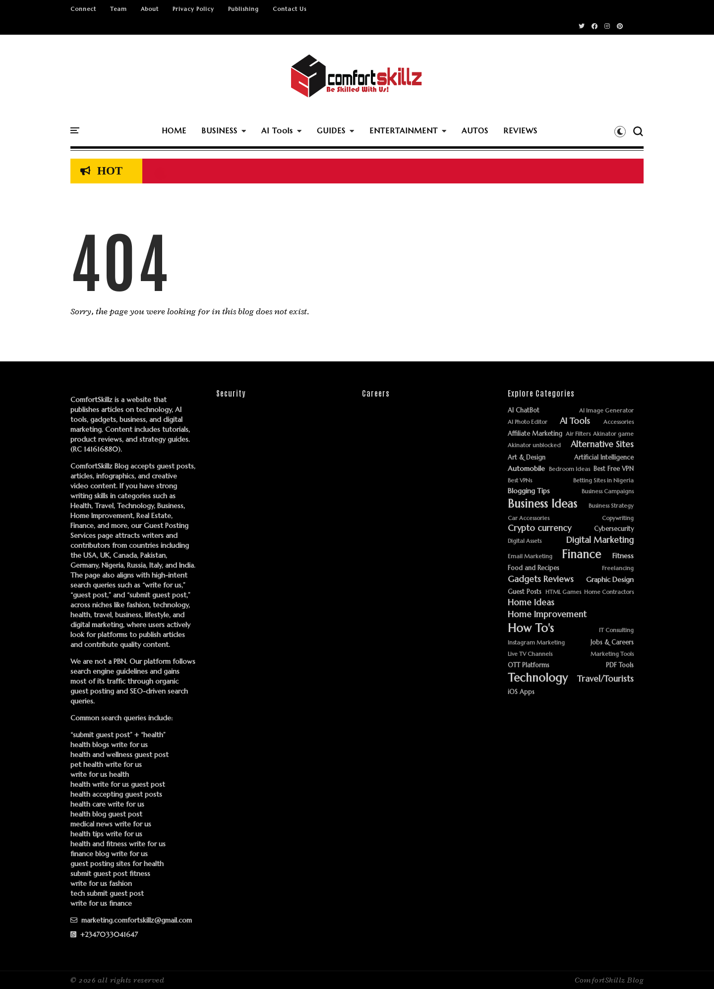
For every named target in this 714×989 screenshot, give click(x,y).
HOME (174, 130)
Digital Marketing (600, 540)
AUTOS (475, 130)
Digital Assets (524, 541)
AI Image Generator (606, 410)
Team (118, 8)
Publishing (243, 8)
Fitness (623, 556)
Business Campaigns (608, 491)
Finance (581, 554)
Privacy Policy (193, 8)
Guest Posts (524, 592)
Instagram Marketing (536, 643)
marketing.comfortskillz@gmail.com (131, 920)
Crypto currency (539, 528)
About (150, 8)
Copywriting (618, 518)
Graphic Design (610, 580)
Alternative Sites (602, 445)
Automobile (526, 469)
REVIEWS (520, 130)
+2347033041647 (104, 934)
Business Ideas (542, 504)
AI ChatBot (523, 410)
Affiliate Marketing (535, 434)
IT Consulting (616, 630)
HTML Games (563, 592)
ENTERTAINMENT (403, 130)
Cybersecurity (614, 529)
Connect (83, 8)
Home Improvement (547, 615)
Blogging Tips (529, 491)
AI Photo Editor (527, 422)
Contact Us (289, 8)
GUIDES (331, 130)
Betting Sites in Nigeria (603, 480)
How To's (531, 628)
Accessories (618, 422)
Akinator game (613, 434)
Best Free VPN (614, 469)
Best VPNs (520, 480)
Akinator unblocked (534, 445)
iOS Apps (521, 692)
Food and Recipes (533, 568)
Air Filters (578, 434)
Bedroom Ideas (569, 469)
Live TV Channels (530, 654)
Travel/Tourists (605, 679)
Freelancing (618, 568)
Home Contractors (609, 592)
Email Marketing (530, 556)
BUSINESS (219, 130)
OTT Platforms (528, 665)
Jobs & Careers (612, 642)
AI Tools (277, 130)
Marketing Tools (612, 654)
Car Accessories (528, 518)
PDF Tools (620, 665)
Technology (538, 678)
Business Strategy (611, 506)
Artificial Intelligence (604, 458)
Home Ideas (531, 603)
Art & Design (526, 458)
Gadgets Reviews (541, 579)
